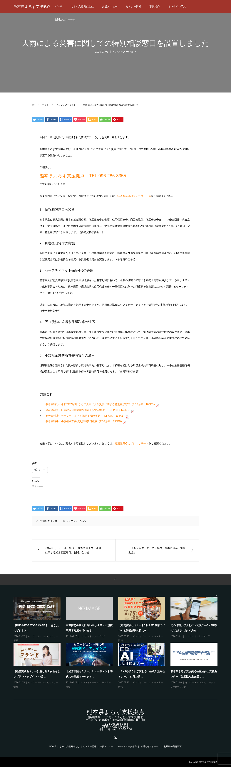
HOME (58, 6)
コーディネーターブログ (93, 636)
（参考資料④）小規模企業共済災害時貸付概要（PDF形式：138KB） (84, 421)
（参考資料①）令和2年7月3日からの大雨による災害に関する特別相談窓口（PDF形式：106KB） (101, 404)
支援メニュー (110, 6)
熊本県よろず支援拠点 (32, 6)
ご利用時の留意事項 (172, 746)
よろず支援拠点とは (82, 6)
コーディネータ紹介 (127, 746)
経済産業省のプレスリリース (134, 195)
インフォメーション (124, 51)
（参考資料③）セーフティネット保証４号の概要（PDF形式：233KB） (86, 415)
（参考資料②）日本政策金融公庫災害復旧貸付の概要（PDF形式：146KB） (88, 409)
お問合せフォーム (65, 19)
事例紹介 (154, 6)
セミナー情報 (133, 6)
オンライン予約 (177, 6)
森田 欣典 (52, 521)
